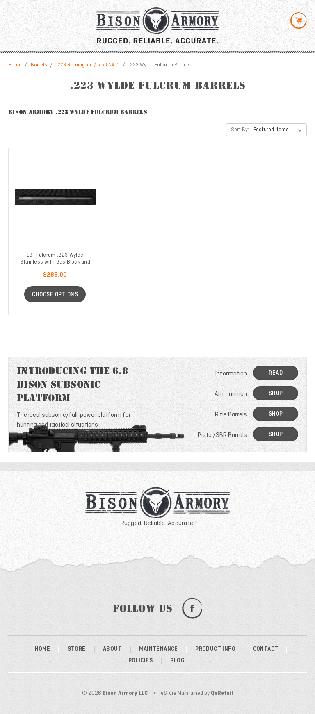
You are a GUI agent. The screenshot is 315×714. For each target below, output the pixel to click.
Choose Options (55, 294)
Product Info (215, 649)
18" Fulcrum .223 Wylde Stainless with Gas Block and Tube (55, 262)
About (112, 649)
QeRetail (222, 693)
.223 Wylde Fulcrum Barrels (160, 65)
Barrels (39, 65)
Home (15, 65)
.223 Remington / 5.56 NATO (88, 65)
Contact (265, 649)
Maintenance (158, 649)
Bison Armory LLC (125, 693)
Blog (177, 660)
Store (77, 649)
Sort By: (240, 130)
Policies (140, 660)
